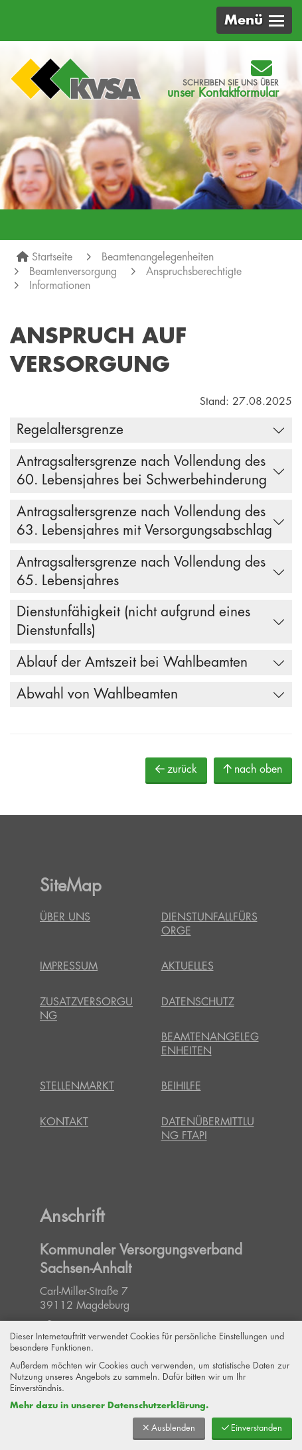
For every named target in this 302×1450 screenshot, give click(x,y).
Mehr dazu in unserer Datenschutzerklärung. (109, 1405)
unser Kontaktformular (223, 93)
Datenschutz (197, 1002)
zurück (176, 769)
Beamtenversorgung (73, 271)
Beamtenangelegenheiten (158, 257)
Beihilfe (181, 1086)
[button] (254, 20)
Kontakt (64, 1122)
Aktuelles (187, 966)
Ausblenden (169, 1427)
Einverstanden (252, 1427)
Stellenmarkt (77, 1086)
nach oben (253, 769)
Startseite (52, 257)
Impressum (69, 966)
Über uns (65, 917)
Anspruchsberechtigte (194, 271)
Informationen (59, 285)
